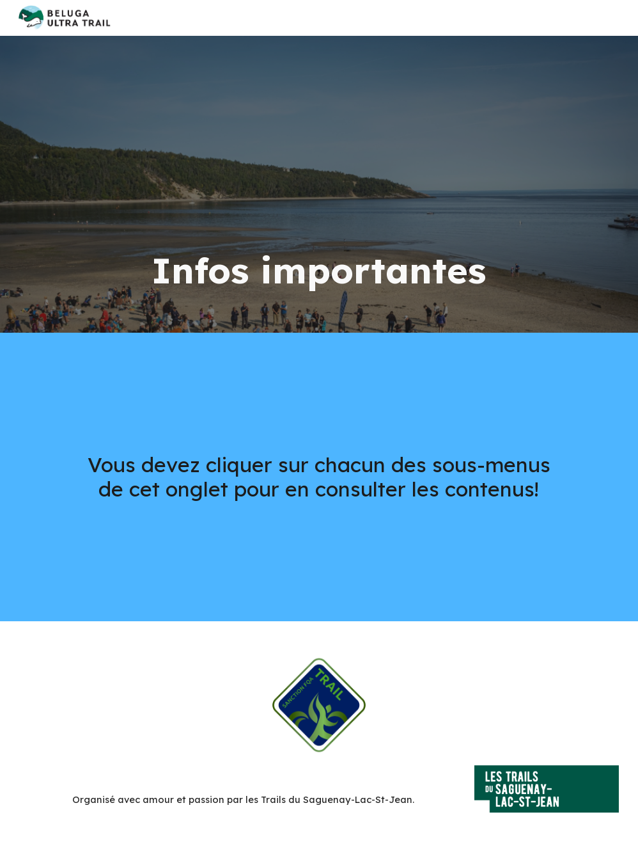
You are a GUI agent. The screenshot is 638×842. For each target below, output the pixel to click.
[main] (318, 184)
